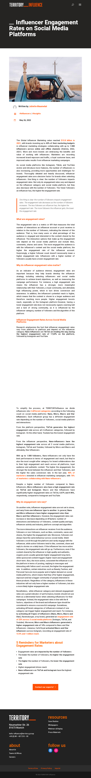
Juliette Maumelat (38, 106)
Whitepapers (53, 725)
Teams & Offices (15, 753)
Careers (12, 757)
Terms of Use (33, 768)
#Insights (36, 113)
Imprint (57, 768)
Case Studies (53, 721)
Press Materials (54, 732)
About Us (12, 750)
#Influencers (25, 113)
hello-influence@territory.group (21, 734)
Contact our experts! (44, 687)
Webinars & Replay (55, 729)
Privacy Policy (46, 768)
